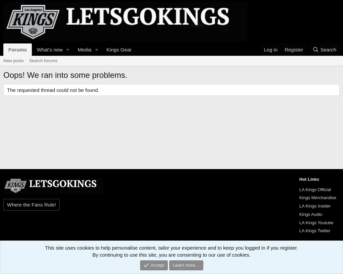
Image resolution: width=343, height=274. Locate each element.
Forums (17, 49)
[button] (68, 49)
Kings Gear (119, 49)
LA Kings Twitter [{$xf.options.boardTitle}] (314, 230)
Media (84, 49)
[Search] (324, 49)
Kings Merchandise (317, 197)
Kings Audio (310, 214)
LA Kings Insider (315, 206)
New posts (13, 60)
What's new (50, 49)
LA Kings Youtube (316, 222)
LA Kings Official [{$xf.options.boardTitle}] (315, 189)
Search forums (43, 60)
